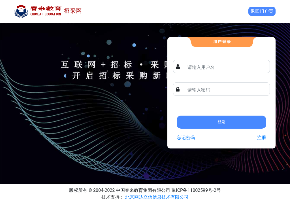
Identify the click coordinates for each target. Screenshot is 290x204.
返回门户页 (262, 11)
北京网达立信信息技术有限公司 (157, 197)
